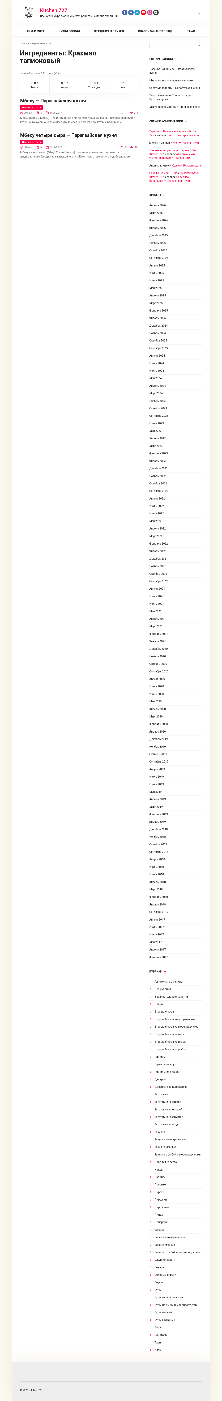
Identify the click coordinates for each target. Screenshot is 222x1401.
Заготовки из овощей (168, 1109)
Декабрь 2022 (158, 468)
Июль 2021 (156, 596)
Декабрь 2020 (158, 648)
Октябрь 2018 (158, 844)
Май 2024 (155, 378)
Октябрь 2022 (158, 483)
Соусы (159, 1282)
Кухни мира (35, 31)
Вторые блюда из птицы (170, 1041)
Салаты (159, 1229)
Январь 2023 (157, 461)
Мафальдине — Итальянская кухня (171, 80)
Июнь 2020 (156, 694)
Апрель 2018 (157, 882)
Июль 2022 (156, 506)
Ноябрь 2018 (157, 836)
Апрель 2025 (157, 295)
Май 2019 (155, 791)
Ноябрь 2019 (157, 746)
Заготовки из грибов (168, 1102)
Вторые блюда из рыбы (170, 1049)
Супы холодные (165, 1319)
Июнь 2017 (156, 934)
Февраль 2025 (158, 310)
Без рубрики (163, 989)
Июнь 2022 (156, 513)
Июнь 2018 (156, 874)
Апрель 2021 (157, 618)
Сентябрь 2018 (158, 851)
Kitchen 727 (53, 10)
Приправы (161, 1222)
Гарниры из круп (165, 1064)
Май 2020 (155, 701)
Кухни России (69, 31)
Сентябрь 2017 (158, 912)
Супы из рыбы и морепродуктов (176, 1305)
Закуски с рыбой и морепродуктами (178, 1154)
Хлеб (158, 1350)
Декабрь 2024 (158, 325)
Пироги (159, 1192)
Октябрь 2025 (158, 250)
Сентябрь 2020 (158, 671)
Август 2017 (157, 919)
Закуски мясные (165, 1147)
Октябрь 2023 (158, 408)
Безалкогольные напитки (171, 996)
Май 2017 (155, 942)
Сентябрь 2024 (158, 348)
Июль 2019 (156, 776)
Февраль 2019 (158, 814)
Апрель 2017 (157, 949)
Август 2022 (157, 498)
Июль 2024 (156, 363)
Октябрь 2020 (158, 664)
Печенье (160, 1184)
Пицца (159, 1214)
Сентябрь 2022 (158, 491)
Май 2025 (155, 288)
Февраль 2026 (158, 220)
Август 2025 (157, 265)
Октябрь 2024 (158, 340)
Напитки (160, 1177)
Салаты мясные (165, 1244)
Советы (160, 1267)
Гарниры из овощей (167, 1072)
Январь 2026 (157, 228)
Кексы (159, 1169)
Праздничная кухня (109, 31)
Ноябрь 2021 (157, 566)
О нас (191, 31)
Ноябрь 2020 (157, 656)
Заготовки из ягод (166, 1124)
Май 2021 (155, 611)
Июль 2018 (156, 867)
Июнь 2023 (156, 423)
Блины (159, 1004)
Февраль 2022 (158, 543)
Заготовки (161, 1094)
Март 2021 (156, 626)
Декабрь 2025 (158, 235)
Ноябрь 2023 (157, 400)
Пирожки (161, 1199)
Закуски (160, 1132)
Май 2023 (155, 430)
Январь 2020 (157, 731)
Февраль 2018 (158, 897)
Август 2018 (157, 859)
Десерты (160, 1079)
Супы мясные (163, 1312)
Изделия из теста (31, 107)
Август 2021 (157, 588)
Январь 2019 (157, 821)
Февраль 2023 (158, 453)
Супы (158, 1289)
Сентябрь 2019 (158, 761)
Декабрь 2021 (158, 558)
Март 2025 (156, 303)
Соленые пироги (165, 1274)
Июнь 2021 (156, 603)
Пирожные (162, 1207)
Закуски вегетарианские (170, 1139)
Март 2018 (156, 889)
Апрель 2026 (157, 205)
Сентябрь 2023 (158, 415)
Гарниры (160, 1056)
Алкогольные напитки (169, 981)
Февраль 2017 (158, 957)
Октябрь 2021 (158, 573)
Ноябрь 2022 (157, 476)
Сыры (158, 1327)
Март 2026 (156, 212)
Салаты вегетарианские (170, 1237)
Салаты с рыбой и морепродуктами (177, 1252)
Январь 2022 (157, 551)
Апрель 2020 (157, 709)
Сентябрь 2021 (158, 581)
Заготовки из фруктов (169, 1117)
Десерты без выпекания (171, 1086)
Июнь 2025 (156, 280)
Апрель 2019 (157, 799)
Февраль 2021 (158, 634)
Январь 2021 (157, 641)
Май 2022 (155, 521)
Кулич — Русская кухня (185, 142)
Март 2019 (156, 806)
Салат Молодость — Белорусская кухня (174, 88)
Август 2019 (157, 769)
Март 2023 (156, 446)
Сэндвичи (161, 1335)
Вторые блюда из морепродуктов (177, 1026)
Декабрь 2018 (158, 829)
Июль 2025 (156, 273)
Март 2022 (156, 536)
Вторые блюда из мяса (169, 1034)
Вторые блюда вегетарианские (175, 1019)
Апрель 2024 (157, 385)
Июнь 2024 (156, 370)
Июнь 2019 (156, 784)
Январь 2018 (157, 904)
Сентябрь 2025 (158, 258)
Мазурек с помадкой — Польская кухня (174, 106)
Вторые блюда (164, 1011)
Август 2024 (157, 355)
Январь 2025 (157, 318)
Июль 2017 (156, 927)
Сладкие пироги (165, 1259)
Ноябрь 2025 (157, 242)
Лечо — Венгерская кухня (182, 135)
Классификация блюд (155, 31)
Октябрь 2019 (158, 754)
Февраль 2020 (158, 724)
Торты (158, 1342)
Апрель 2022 (157, 528)
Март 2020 (156, 716)
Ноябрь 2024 (157, 333)
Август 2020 (157, 679)
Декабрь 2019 (158, 739)
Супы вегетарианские (169, 1297)
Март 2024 (156, 393)
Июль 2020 (156, 686)
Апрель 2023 (157, 438)
